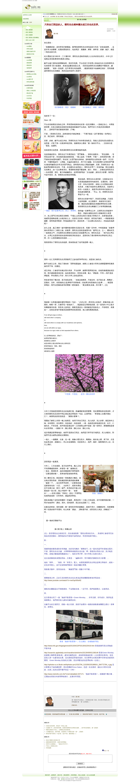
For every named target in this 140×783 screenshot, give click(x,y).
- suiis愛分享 (29, 79)
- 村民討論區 (29, 49)
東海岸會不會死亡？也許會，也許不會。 (94, 714)
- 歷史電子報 (29, 93)
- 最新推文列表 (30, 54)
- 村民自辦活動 (30, 82)
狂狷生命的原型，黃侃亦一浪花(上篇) (56, 726)
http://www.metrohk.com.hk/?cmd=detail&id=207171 (63, 674)
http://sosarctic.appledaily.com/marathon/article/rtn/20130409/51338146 (71, 653)
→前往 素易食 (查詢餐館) (32, 37)
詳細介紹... (74, 705)
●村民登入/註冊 (27, 15)
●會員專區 (26, 19)
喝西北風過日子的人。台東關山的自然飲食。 (58, 729)
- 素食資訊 (29, 65)
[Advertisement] (80, 5)
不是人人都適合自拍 (51, 746)
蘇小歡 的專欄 (59, 16)
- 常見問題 (29, 98)
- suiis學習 (29, 76)
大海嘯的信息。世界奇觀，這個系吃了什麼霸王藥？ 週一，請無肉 (64, 731)
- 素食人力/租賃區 (31, 90)
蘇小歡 (51, 33)
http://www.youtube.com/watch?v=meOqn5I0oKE (62, 580)
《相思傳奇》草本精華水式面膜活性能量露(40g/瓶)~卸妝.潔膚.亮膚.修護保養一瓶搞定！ (35, 195)
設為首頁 (30, 0)
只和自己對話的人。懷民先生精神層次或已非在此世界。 (78, 16)
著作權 (63, 780)
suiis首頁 (25, 0)
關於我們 (47, 776)
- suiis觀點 (29, 46)
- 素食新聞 (29, 63)
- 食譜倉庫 (29, 68)
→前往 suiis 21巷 (29, 40)
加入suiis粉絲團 (91, 776)
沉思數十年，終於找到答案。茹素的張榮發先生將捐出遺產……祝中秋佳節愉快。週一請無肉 (72, 728)
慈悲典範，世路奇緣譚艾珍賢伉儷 (54, 714)
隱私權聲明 (66, 776)
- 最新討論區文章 (30, 51)
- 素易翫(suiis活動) (31, 74)
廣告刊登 (59, 776)
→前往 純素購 (29, 35)
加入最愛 (35, 0)
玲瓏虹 (44, 14)
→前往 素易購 (29, 29)
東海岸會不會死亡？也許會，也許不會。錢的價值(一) (61, 733)
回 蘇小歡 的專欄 (73, 714)
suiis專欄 (52, 16)
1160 (30, 22)
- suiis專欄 (29, 60)
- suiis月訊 (29, 95)
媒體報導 (53, 776)
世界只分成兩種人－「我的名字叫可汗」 (57, 744)
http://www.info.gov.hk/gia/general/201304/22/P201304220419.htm (69, 646)
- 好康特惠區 (29, 88)
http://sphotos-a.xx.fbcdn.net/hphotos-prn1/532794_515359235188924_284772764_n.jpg (78, 665)
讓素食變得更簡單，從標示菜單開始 (56, 742)
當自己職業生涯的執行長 (53, 740)
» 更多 (37, 181)
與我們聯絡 (74, 776)
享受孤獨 (48, 748)
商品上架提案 (81, 776)
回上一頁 (105, 750)
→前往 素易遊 (29, 32)
